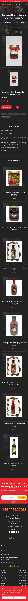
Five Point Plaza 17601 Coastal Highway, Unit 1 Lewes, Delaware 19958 (14, 516)
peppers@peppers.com (16, 526)
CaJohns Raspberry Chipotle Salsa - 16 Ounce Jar (14, 193)
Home (13, 20)
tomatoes (4, 114)
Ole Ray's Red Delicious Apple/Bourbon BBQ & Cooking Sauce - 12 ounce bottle (14, 424)
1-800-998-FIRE (16, 521)
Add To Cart (6, 107)
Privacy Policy (6, 559)
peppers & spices (5, 116)
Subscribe (22, 497)
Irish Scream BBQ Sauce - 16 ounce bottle (14, 268)
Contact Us (6, 554)
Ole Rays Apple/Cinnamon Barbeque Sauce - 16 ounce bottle (14, 302)
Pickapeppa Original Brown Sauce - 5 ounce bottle (14, 464)
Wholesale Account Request (10, 557)
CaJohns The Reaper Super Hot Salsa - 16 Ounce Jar (14, 228)
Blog (4, 545)
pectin (23, 114)
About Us (5, 543)
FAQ (4, 548)
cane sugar (16, 114)
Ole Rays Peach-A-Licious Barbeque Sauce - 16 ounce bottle (14, 383)
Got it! (14, 597)
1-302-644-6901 (15, 524)
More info (4, 594)
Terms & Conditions (8, 562)
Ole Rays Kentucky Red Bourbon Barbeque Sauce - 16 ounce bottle (14, 343)
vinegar (10, 114)
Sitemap (5, 550)
